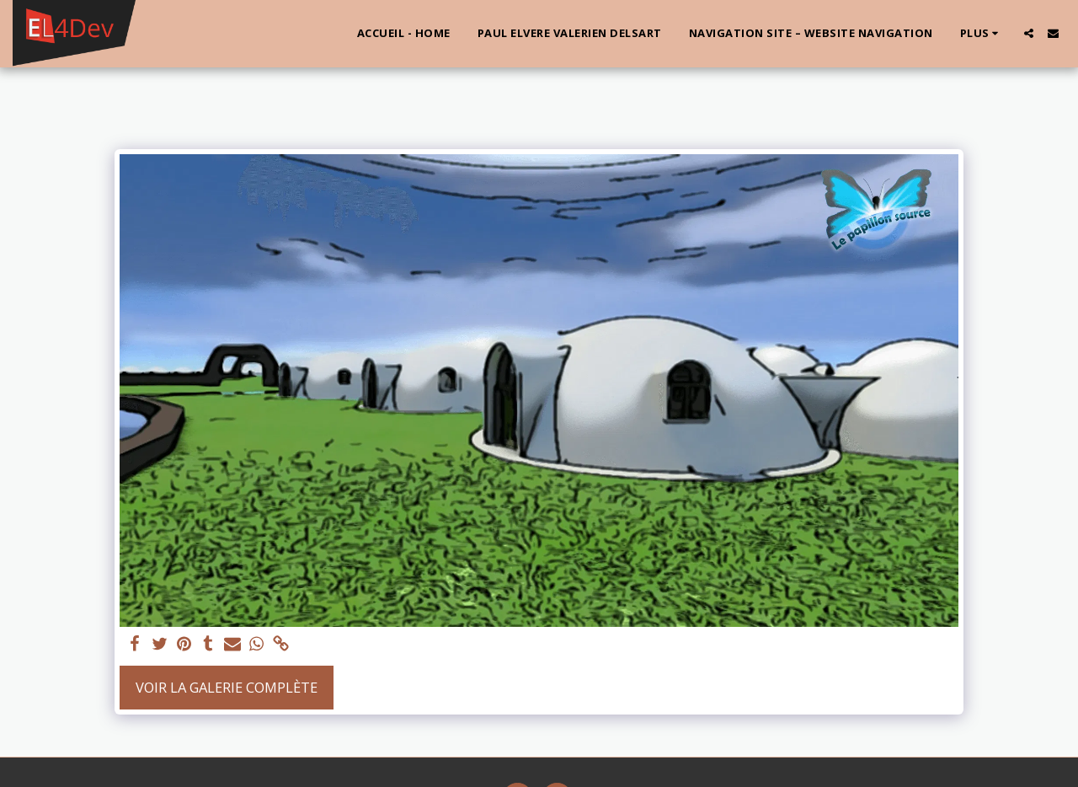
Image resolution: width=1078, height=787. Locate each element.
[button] (1028, 33)
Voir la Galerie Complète (227, 687)
